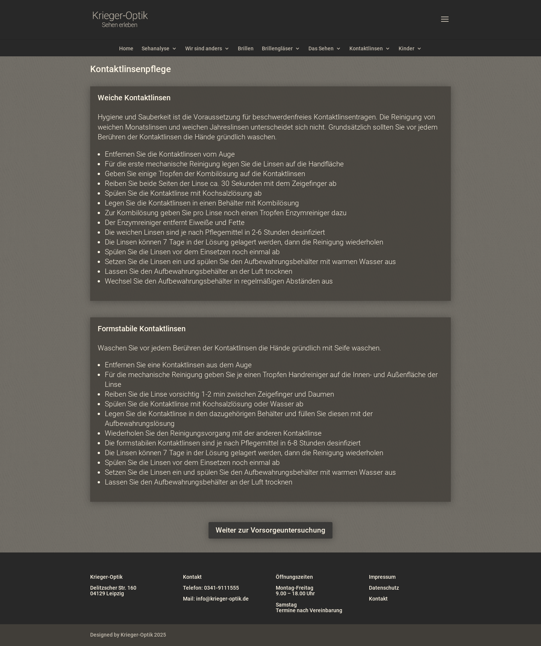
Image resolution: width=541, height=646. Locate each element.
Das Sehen (321, 48)
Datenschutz (384, 588)
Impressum (382, 577)
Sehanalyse (155, 48)
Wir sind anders (203, 48)
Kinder (406, 48)
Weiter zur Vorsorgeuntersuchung (270, 530)
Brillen (246, 48)
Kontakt (378, 599)
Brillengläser (277, 48)
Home (126, 48)
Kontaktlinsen (366, 48)
